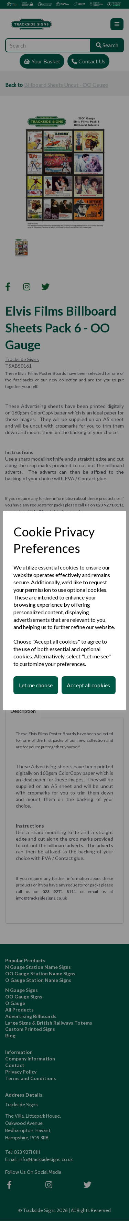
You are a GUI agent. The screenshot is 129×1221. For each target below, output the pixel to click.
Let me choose (36, 685)
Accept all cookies (88, 685)
